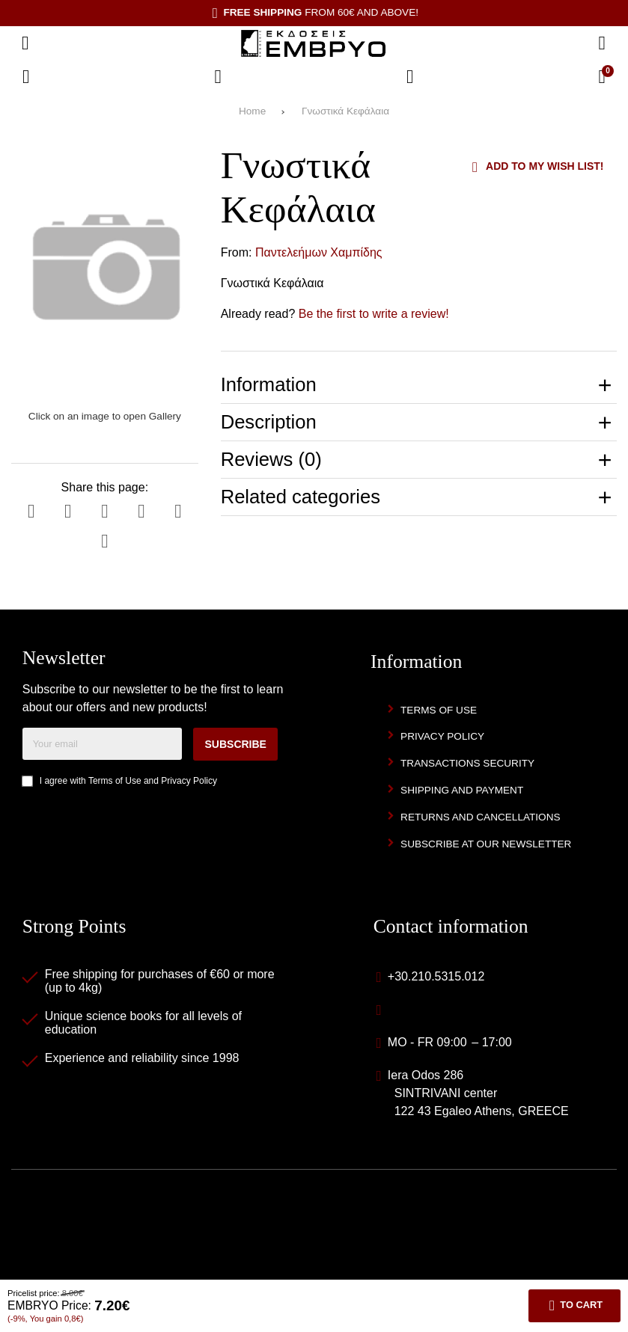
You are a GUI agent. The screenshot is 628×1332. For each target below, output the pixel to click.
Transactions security (467, 763)
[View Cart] (602, 77)
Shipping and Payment (461, 790)
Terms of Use (114, 781)
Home (252, 111)
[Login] (410, 77)
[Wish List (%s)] (218, 77)
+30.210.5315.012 (436, 976)
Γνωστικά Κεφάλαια (345, 111)
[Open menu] (25, 43)
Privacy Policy (189, 781)
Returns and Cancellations (480, 817)
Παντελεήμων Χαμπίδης (318, 252)
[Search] (602, 43)
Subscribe (235, 744)
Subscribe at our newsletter (485, 844)
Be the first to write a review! (374, 313)
